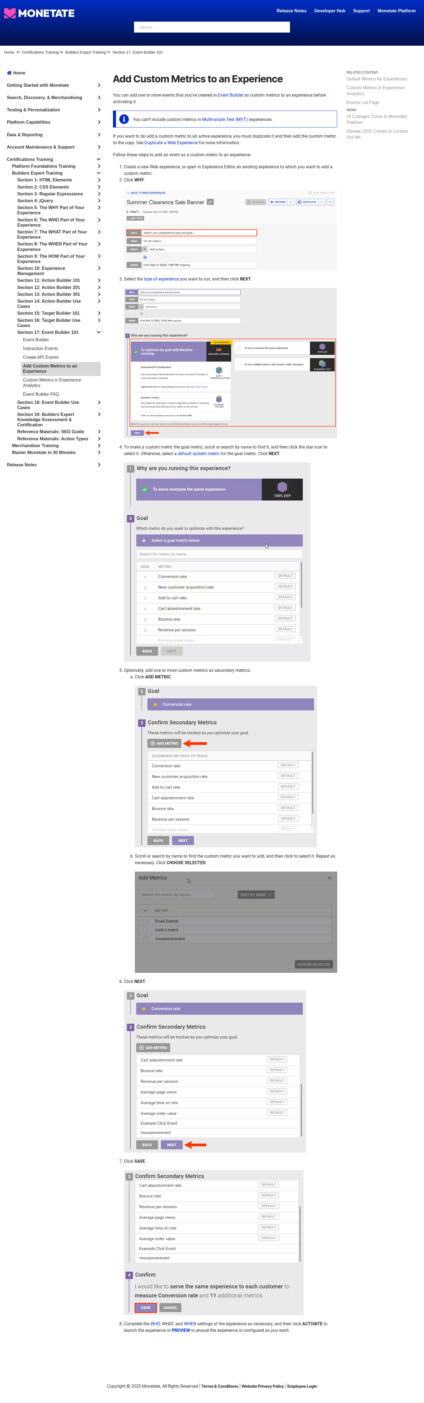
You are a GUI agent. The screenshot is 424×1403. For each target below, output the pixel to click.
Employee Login (302, 1386)
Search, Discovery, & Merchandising (44, 97)
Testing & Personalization (33, 110)
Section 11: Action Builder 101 (48, 280)
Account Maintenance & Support (40, 147)
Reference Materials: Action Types (52, 438)
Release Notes (292, 10)
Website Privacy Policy (263, 1386)
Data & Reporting (25, 134)
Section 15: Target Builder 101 (48, 313)
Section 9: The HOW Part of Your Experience (51, 259)
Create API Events (41, 357)
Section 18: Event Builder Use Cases (48, 405)
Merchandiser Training (35, 445)
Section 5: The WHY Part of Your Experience (50, 210)
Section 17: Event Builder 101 (137, 52)
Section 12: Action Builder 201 (48, 287)
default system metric (199, 453)
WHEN (190, 1323)
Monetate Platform (396, 10)
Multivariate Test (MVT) (225, 119)
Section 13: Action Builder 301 (48, 294)
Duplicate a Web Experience (171, 142)
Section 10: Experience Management (41, 271)
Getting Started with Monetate (38, 85)
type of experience (161, 279)
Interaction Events (40, 348)
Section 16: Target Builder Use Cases (48, 323)
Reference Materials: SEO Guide (50, 431)
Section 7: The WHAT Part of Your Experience (52, 234)
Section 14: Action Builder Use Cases (49, 304)
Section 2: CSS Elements (43, 187)
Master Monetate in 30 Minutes (43, 452)
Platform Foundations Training (43, 166)
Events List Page (363, 102)
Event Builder (36, 339)
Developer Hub (329, 10)
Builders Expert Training (85, 52)
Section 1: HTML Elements (44, 180)
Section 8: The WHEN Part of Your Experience (52, 246)
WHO (155, 1323)
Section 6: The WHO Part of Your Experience (51, 222)
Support (361, 10)
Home (9, 52)
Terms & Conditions (219, 1386)
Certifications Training (40, 52)
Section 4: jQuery (35, 200)
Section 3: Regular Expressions (50, 194)
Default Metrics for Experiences (377, 79)
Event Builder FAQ (41, 394)
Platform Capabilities (28, 122)
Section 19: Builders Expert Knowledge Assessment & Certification (45, 419)
